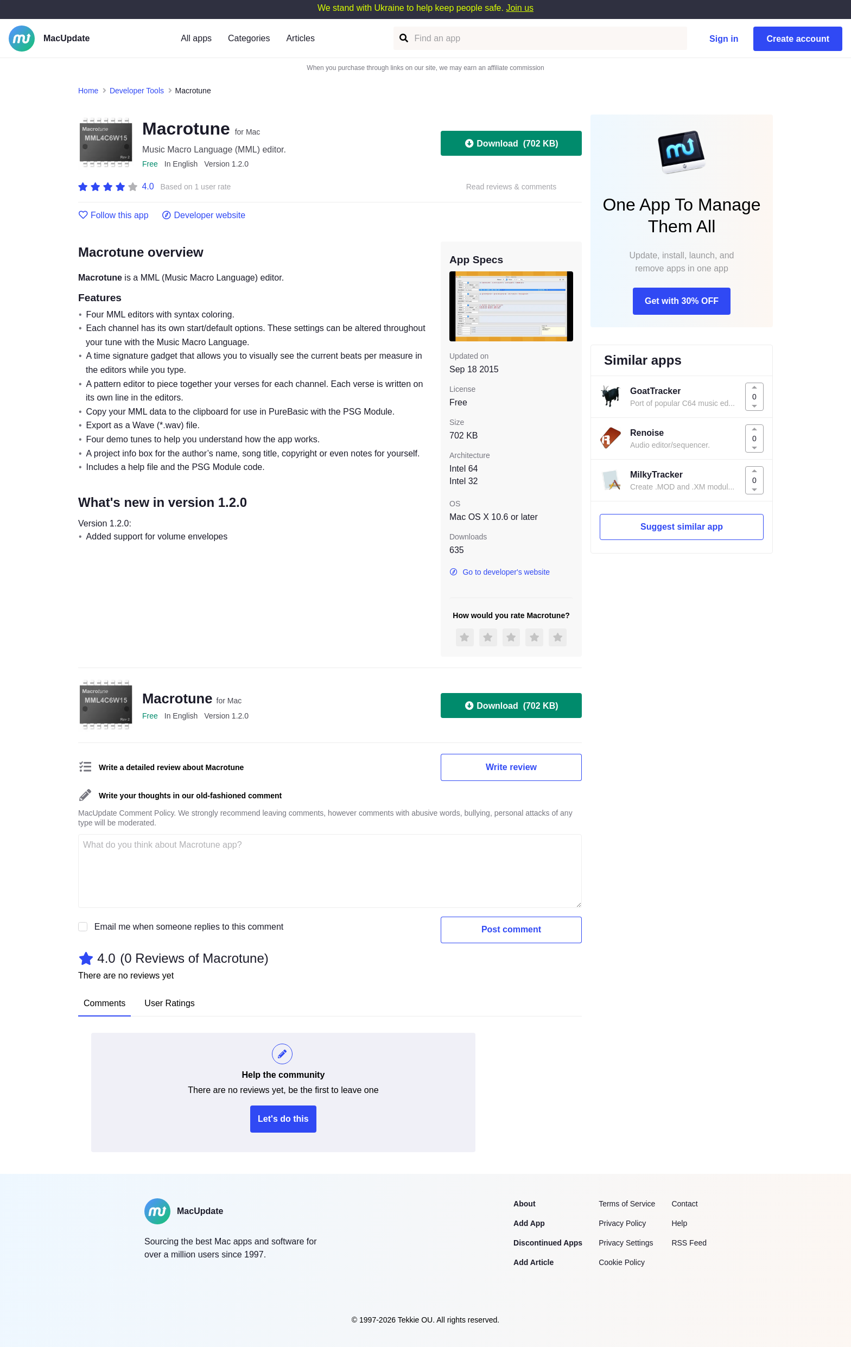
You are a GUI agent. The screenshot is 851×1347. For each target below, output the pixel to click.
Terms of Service (627, 1204)
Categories (249, 38)
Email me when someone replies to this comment (189, 926)
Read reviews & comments (511, 187)
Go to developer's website (499, 572)
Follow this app (113, 215)
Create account (797, 39)
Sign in (723, 39)
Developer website (204, 215)
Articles (300, 38)
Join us (520, 8)
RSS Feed (689, 1243)
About (524, 1204)
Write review (511, 767)
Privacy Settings (626, 1243)
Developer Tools (137, 91)
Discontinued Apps (547, 1243)
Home (88, 91)
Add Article (533, 1262)
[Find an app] (403, 38)
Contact (684, 1204)
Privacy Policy (622, 1223)
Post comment (511, 929)
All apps (196, 38)
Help (679, 1223)
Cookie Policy (622, 1262)
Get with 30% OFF (682, 301)
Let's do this (283, 1118)
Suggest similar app (681, 526)
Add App (529, 1223)
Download (511, 143)
